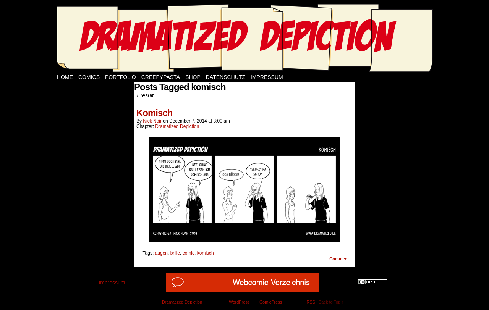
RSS (310, 302)
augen (161, 253)
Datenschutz (225, 77)
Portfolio (120, 77)
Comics (89, 77)
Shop (193, 77)
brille (175, 253)
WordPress (239, 302)
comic (188, 253)
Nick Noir (152, 121)
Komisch (154, 113)
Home (65, 77)
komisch (205, 253)
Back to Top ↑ (331, 302)
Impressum (267, 77)
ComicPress (270, 302)
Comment (339, 259)
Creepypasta (160, 77)
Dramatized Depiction (177, 126)
